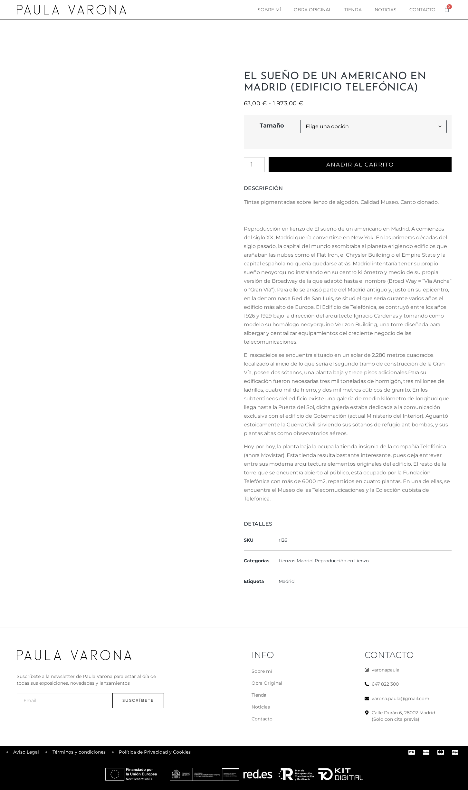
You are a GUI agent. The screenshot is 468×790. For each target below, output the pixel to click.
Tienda (353, 10)
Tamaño (272, 125)
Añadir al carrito (361, 164)
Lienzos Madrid (295, 561)
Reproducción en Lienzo (342, 561)
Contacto (422, 10)
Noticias (385, 10)
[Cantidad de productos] (254, 165)
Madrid (286, 582)
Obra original (312, 10)
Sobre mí (269, 10)
